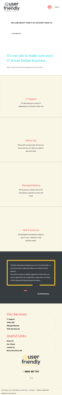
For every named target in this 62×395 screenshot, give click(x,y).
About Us (10, 341)
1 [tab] (25, 290)
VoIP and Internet (13, 329)
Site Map (32, 390)
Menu (57, 7)
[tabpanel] (31, 277)
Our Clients (11, 344)
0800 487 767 (31, 371)
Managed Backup (13, 326)
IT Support (11, 319)
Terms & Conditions (43, 390)
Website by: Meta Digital (8, 393)
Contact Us (11, 347)
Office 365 (10, 322)
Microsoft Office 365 (14, 350)
